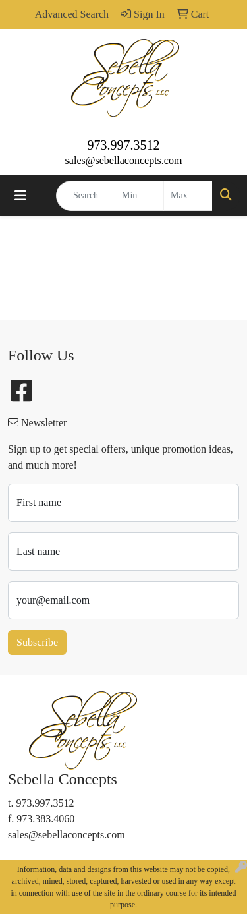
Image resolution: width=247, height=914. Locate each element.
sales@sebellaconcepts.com (123, 160)
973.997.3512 (124, 145)
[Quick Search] (85, 196)
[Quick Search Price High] (188, 196)
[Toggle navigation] (20, 195)
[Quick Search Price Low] (139, 196)
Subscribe (37, 642)
